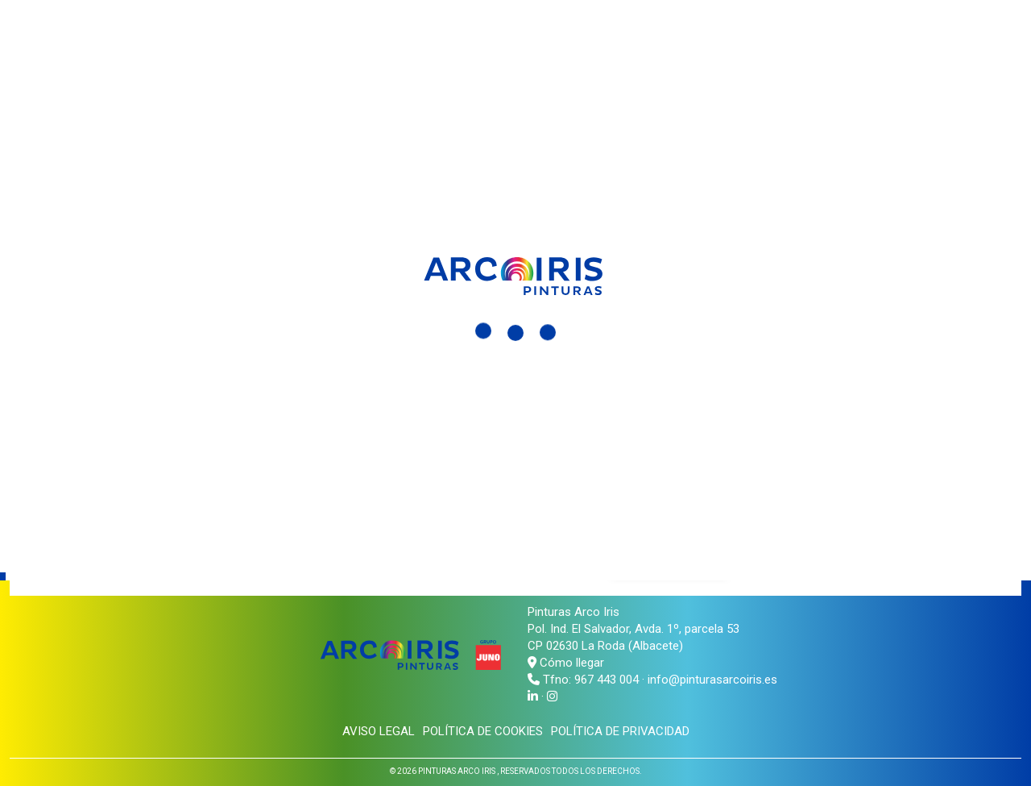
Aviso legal (378, 731)
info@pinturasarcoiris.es (712, 679)
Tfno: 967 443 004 (591, 679)
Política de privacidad (620, 731)
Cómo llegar (566, 662)
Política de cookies (483, 731)
